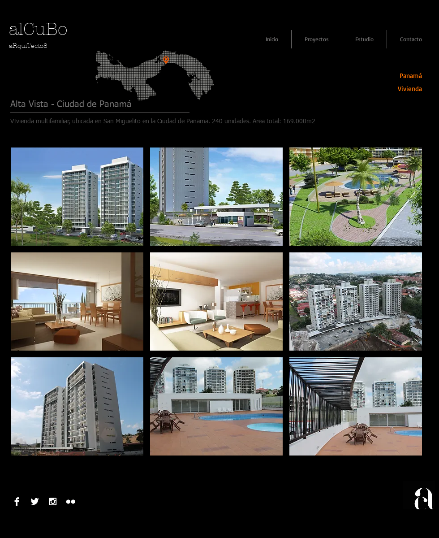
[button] (77, 197)
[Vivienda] (404, 88)
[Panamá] (404, 75)
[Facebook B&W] (17, 501)
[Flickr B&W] (70, 501)
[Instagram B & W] (52, 501)
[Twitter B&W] (35, 501)
